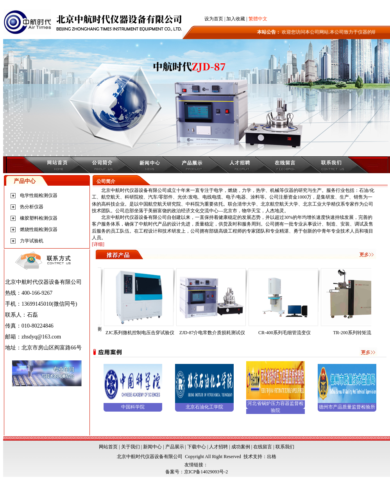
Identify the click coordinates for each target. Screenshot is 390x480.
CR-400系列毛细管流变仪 (287, 332)
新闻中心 (152, 447)
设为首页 (213, 18)
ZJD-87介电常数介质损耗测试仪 (215, 332)
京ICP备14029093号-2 (206, 472)
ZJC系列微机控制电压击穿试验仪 (142, 332)
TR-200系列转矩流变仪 (359, 332)
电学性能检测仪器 (38, 195)
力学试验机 (31, 241)
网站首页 (108, 447)
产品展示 (174, 447)
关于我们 (130, 447)
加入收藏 (235, 18)
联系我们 (285, 447)
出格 (271, 456)
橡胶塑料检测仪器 (38, 218)
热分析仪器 (31, 207)
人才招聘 (218, 447)
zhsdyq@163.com (41, 337)
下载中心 (196, 447)
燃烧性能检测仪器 (38, 229)
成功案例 (240, 447)
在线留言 (262, 447)
